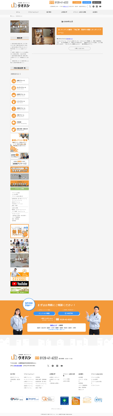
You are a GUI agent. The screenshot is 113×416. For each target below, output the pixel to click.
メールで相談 (44, 313)
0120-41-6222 (64, 319)
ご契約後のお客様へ (54, 383)
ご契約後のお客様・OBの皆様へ (19, 215)
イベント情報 (66, 379)
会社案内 (95, 12)
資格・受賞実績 (15, 219)
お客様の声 (64, 12)
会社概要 (81, 377)
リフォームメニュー (33, 12)
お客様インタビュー (54, 377)
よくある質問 (15, 194)
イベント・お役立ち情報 (79, 12)
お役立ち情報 (15, 208)
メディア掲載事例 (16, 217)
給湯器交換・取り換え (41, 381)
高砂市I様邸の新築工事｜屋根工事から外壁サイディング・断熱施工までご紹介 (19, 57)
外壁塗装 (38, 377)
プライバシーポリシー (56, 408)
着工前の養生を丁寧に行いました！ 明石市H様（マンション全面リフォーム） (19, 49)
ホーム (18, 12)
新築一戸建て (15, 205)
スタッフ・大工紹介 (83, 380)
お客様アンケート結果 (54, 380)
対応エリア (66, 6)
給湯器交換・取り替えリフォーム (19, 198)
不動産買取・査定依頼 (15, 380)
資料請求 (77, 2)
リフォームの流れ (16, 192)
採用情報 (14, 220)
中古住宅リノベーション (17, 203)
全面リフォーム (27, 377)
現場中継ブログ (69, 38)
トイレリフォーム (28, 383)
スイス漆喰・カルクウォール (18, 211)
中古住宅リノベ (39, 385)
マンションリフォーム (17, 200)
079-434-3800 (18, 365)
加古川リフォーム (16, 202)
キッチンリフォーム (29, 379)
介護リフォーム (27, 387)
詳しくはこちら (79, 48)
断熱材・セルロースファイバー (19, 209)
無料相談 (86, 2)
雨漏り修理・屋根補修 (41, 379)
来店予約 (69, 313)
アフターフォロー (16, 213)
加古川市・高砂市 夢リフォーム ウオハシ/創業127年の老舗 (54, 414)
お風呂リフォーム (28, 381)
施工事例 (49, 12)
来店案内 (96, 2)
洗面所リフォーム (28, 385)
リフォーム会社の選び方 (17, 196)
